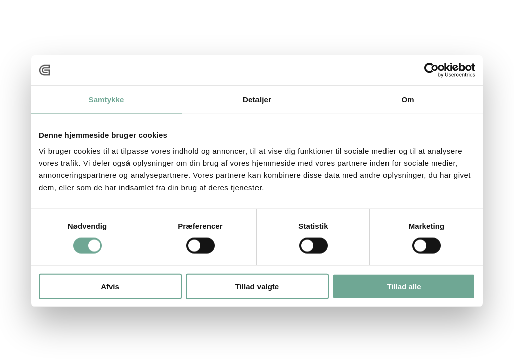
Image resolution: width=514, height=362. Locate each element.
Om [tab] (407, 99)
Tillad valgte (257, 286)
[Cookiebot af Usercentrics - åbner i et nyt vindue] (431, 70)
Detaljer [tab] (257, 99)
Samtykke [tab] (106, 99)
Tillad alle (404, 286)
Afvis (110, 286)
